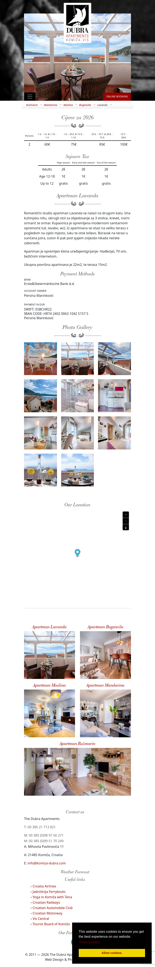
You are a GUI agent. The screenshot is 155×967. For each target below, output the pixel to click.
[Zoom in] (126, 515)
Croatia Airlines (44, 886)
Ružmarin (32, 105)
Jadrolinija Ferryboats (49, 891)
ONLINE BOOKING (117, 96)
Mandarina (50, 105)
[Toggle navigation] (30, 96)
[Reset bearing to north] (126, 527)
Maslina (68, 105)
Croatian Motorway (47, 913)
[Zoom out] (126, 521)
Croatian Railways (46, 902)
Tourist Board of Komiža (51, 924)
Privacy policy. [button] (89, 942)
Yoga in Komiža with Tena (52, 897)
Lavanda (102, 105)
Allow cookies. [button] (112, 953)
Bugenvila (85, 105)
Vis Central (41, 918)
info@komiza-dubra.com (47, 863)
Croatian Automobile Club (53, 908)
